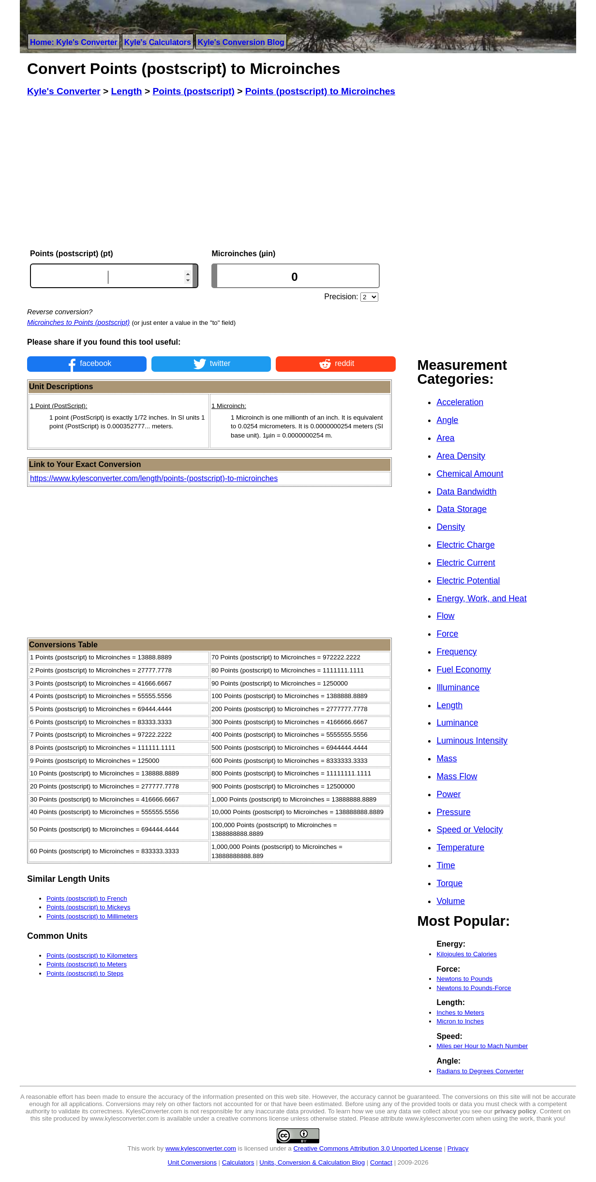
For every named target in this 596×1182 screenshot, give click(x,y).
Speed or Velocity (469, 829)
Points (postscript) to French (86, 898)
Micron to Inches (460, 1021)
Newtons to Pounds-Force (473, 988)
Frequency (456, 652)
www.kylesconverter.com (200, 1148)
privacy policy (515, 1111)
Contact (381, 1162)
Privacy (458, 1148)
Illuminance (457, 687)
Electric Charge (465, 545)
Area (445, 438)
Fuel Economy (463, 669)
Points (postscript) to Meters (86, 964)
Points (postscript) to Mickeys (88, 907)
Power (448, 794)
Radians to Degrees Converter (479, 1071)
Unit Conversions (191, 1162)
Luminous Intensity (471, 740)
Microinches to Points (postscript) (78, 322)
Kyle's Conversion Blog (241, 42)
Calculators (238, 1162)
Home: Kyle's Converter (74, 42)
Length (449, 705)
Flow (445, 616)
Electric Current (465, 563)
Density (450, 527)
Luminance (457, 723)
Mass (446, 758)
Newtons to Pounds (464, 978)
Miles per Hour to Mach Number (482, 1046)
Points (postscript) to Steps (84, 973)
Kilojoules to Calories (466, 954)
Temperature (460, 847)
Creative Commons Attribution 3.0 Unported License (367, 1148)
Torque (449, 883)
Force (447, 634)
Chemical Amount (469, 474)
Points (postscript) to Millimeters (92, 916)
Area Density (460, 456)
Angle (447, 420)
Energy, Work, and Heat (481, 598)
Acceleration (459, 402)
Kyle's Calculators (157, 42)
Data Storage (461, 509)
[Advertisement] (211, 173)
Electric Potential (468, 580)
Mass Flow (456, 776)
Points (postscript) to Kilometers (91, 955)
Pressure (453, 812)
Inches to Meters (460, 1012)
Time (445, 865)
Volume (450, 901)
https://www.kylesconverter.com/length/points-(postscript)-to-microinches (154, 478)
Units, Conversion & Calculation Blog (312, 1162)
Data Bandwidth (466, 491)
